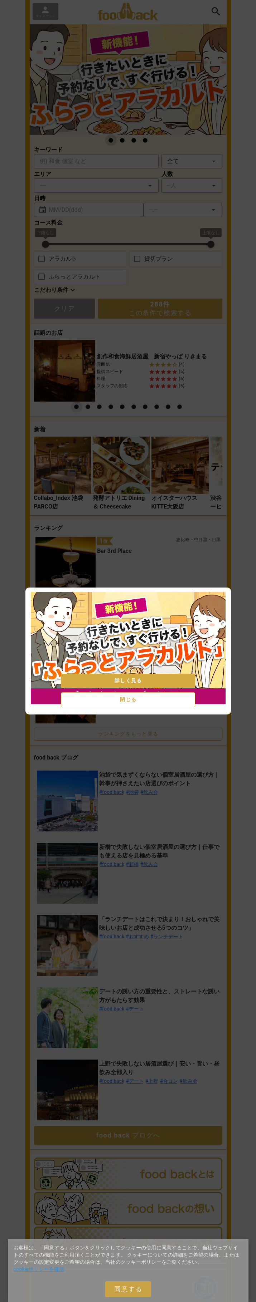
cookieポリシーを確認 (39, 1269)
